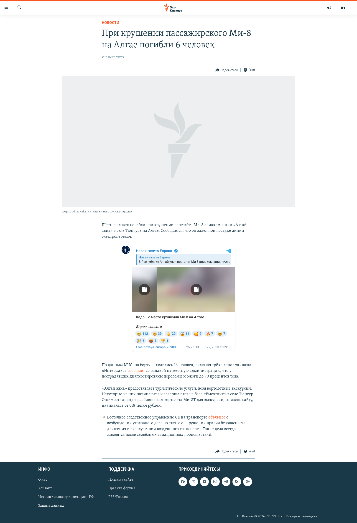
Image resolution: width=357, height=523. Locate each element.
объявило (216, 417)
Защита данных (51, 506)
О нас (42, 480)
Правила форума (121, 488)
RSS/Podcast (118, 497)
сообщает (136, 371)
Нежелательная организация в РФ (66, 497)
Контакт (45, 488)
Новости (110, 23)
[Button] (226, 70)
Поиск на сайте (120, 480)
